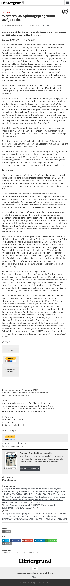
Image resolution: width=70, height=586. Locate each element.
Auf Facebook (15, 540)
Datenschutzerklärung (35, 573)
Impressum (21, 573)
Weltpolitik (45, 25)
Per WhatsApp (51, 540)
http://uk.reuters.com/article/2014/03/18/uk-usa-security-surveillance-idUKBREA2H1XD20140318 (29, 506)
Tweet (5, 540)
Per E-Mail (6, 543)
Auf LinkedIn (39, 540)
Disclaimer (49, 573)
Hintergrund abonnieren (29, 469)
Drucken (6, 531)
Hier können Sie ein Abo (13, 443)
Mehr (34, 577)
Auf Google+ (27, 540)
